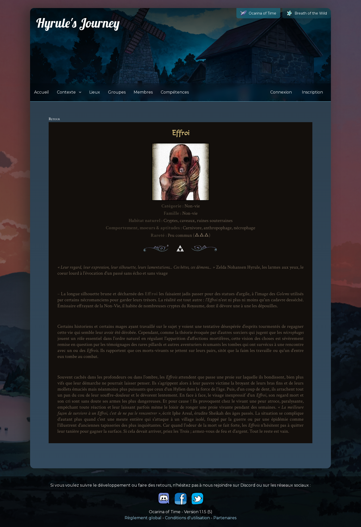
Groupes (117, 92)
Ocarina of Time (258, 13)
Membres (143, 92)
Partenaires (224, 517)
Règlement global (143, 517)
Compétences (175, 92)
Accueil (41, 92)
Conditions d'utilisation (187, 517)
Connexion (281, 92)
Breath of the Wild (306, 13)
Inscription (312, 92)
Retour (54, 119)
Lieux (94, 92)
